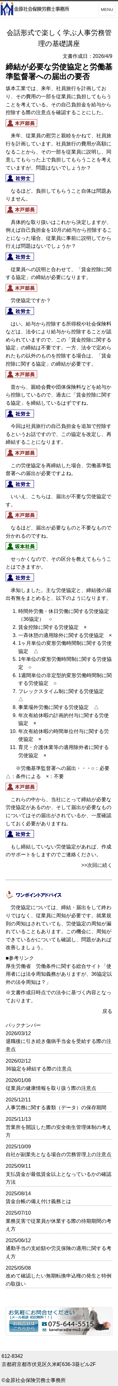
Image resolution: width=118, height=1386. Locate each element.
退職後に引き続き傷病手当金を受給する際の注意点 (58, 1045)
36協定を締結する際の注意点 (39, 1068)
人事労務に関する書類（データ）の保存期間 (56, 1107)
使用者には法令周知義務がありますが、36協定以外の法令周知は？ (59, 974)
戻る (107, 1011)
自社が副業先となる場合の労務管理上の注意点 (58, 1154)
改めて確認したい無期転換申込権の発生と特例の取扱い (58, 1280)
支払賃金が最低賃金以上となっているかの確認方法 (58, 1178)
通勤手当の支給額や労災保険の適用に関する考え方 (58, 1252)
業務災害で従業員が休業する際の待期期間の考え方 (58, 1225)
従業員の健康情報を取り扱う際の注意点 (51, 1088)
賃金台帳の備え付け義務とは (38, 1201)
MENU (107, 9)
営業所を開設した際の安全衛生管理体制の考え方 (58, 1131)
